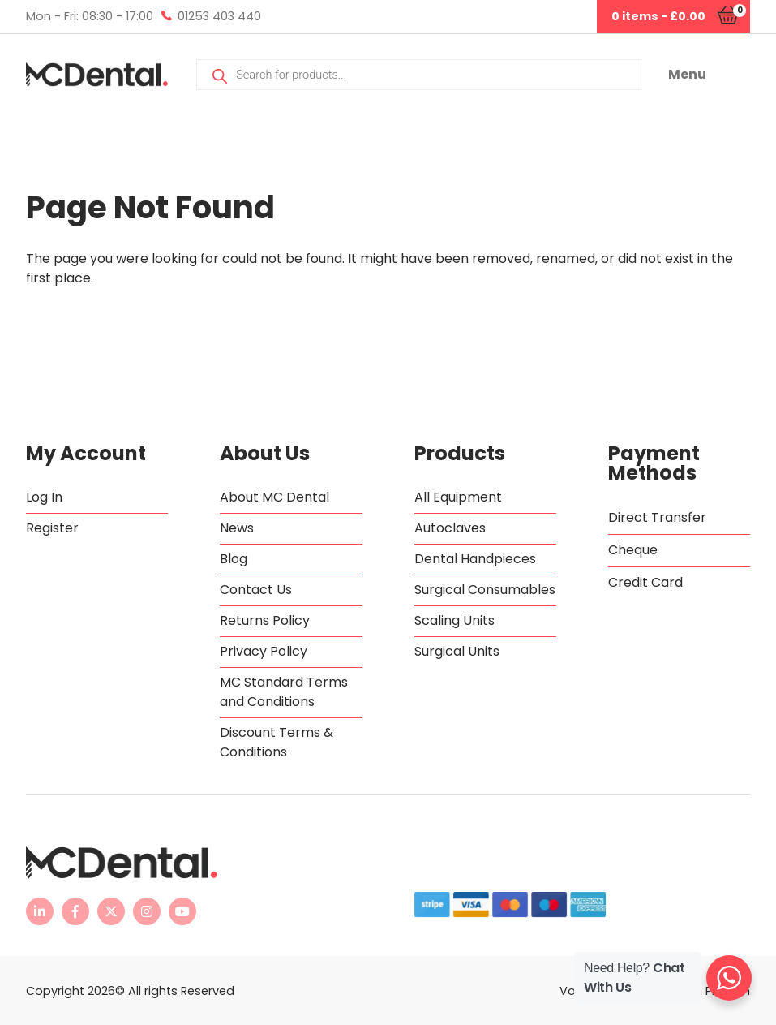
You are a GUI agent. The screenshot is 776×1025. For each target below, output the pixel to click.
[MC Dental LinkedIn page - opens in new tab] (40, 911)
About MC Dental (274, 497)
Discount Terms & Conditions (276, 742)
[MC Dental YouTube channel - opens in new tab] (182, 911)
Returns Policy (265, 620)
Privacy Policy (263, 651)
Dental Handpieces (475, 558)
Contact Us (256, 589)
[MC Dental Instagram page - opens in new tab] (147, 911)
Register (52, 528)
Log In (44, 497)
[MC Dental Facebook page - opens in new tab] (75, 911)
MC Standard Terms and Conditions (284, 692)
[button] (709, 75)
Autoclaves (450, 528)
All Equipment (458, 497)
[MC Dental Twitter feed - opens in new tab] (111, 911)
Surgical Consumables (484, 589)
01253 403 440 (219, 16)
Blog (233, 558)
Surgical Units (456, 651)
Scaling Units (454, 620)
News (237, 528)
